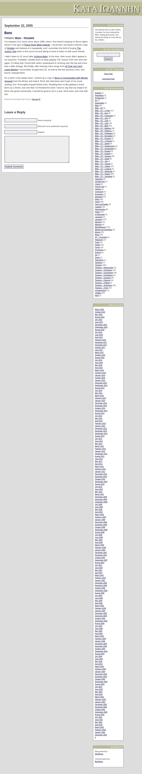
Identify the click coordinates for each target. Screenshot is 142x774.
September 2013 (101, 411)
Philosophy (99, 240)
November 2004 (101, 646)
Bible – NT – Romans (103, 138)
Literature (98, 219)
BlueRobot (99, 762)
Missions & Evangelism (103, 230)
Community (99, 192)
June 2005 (99, 628)
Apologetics (99, 95)
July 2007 (98, 565)
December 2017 (101, 342)
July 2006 (98, 596)
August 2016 (99, 358)
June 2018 (99, 335)
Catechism (99, 179)
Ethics (97, 199)
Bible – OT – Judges (102, 166)
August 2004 (99, 654)
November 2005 (101, 616)
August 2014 (99, 388)
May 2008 (98, 540)
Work (97, 295)
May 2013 (98, 418)
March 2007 (99, 575)
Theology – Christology (103, 270)
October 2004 (100, 649)
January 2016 (100, 375)
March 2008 (99, 545)
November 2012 (101, 431)
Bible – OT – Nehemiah (103, 171)
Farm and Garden (101, 204)
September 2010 (101, 482)
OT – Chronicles (101, 237)
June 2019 (99, 322)
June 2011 (99, 459)
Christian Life (100, 181)
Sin (96, 255)
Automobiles (99, 103)
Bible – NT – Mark (101, 126)
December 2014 (101, 383)
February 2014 (100, 398)
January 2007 (100, 580)
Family (97, 202)
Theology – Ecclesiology (104, 273)
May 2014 (98, 393)
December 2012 (101, 428)
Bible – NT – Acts (101, 113)
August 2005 (99, 623)
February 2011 (100, 469)
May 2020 (98, 315)
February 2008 (100, 547)
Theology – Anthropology (104, 268)
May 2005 (98, 631)
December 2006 (101, 583)
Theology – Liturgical (102, 278)
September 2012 (101, 434)
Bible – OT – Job (101, 161)
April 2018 (99, 337)
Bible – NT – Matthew (103, 128)
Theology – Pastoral (102, 280)
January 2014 (100, 401)
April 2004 (99, 664)
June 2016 (99, 363)
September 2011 (101, 454)
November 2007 (101, 555)
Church (97, 184)
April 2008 (99, 542)
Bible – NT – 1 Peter (102, 111)
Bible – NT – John (101, 118)
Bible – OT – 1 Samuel (103, 141)
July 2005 (98, 626)
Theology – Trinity (101, 288)
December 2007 (101, 553)
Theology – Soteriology (103, 285)
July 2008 (98, 535)
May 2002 (98, 722)
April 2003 (99, 694)
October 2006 (100, 588)
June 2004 (99, 659)
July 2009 (98, 504)
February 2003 (100, 699)
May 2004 (98, 661)
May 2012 (98, 444)
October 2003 (100, 679)
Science (98, 252)
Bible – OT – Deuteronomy (105, 146)
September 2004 (101, 651)
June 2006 (99, 598)
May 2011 (98, 461)
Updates (98, 293)
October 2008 (100, 527)
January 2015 (100, 380)
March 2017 (99, 352)
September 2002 (101, 712)
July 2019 (98, 320)
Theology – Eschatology (104, 275)
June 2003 (99, 689)
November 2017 (101, 345)
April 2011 (99, 464)
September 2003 (101, 682)
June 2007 (99, 568)
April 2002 (99, 725)
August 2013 (99, 413)
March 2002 (99, 727)
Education (98, 197)
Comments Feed (108, 79)
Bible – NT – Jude (101, 121)
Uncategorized (100, 290)
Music (18, 38)
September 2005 (101, 621)
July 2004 (98, 656)
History (97, 212)
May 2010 (98, 492)
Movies (97, 232)
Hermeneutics (100, 209)
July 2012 (98, 439)
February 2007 (100, 578)
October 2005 (100, 618)
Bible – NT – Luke (101, 123)
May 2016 (98, 365)
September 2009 (101, 502)
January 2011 (100, 472)
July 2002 (98, 717)
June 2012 (99, 441)
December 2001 (101, 735)
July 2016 (98, 360)
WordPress (99, 754)
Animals (98, 93)
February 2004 (100, 669)
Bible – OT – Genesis (103, 156)
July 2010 (98, 487)
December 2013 (101, 403)
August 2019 (99, 317)
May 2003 (98, 692)
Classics (98, 189)
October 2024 (100, 312)
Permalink (29, 38)
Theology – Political (102, 283)
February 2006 (100, 608)
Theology (98, 265)
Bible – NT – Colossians (104, 116)
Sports (97, 257)
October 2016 (100, 355)
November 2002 (101, 707)
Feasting (98, 207)
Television (98, 263)
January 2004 (100, 672)
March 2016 (99, 370)
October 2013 (100, 408)
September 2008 (101, 530)
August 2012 (99, 436)
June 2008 (99, 537)
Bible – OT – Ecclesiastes (104, 149)
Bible (97, 106)
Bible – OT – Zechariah (103, 176)
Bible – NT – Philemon (103, 131)
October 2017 (100, 347)
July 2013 (98, 416)
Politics (97, 245)
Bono (8, 32)
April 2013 (99, 421)
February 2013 (100, 423)
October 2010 (100, 479)
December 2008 (101, 522)
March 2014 (99, 396)
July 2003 (98, 687)
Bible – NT (99, 108)
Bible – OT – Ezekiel (102, 154)
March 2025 (99, 309)
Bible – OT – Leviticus (103, 169)
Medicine (98, 225)
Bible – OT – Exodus (102, 151)
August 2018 (99, 330)
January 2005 (100, 641)
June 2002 (99, 720)
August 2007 (99, 563)
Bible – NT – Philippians (104, 133)
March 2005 (99, 636)
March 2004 (99, 666)
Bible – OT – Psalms (102, 174)
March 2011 (99, 466)
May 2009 (98, 509)
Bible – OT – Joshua (102, 164)
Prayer (97, 247)
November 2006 (101, 585)
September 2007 (101, 560)
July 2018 (98, 332)
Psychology (99, 250)
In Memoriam (100, 214)
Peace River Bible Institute (37, 45)
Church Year (99, 187)
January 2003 (100, 702)
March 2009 (99, 515)
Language (99, 217)
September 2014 (101, 385)
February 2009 (100, 517)
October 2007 (100, 558)
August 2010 (99, 484)
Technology (99, 260)
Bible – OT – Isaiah (102, 159)
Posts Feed (108, 74)
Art (96, 100)
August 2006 (99, 593)
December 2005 (101, 613)
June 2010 (99, 489)
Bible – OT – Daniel (102, 144)
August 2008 (99, 532)
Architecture (99, 98)
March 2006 (99, 606)
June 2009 (99, 507)
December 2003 (101, 674)
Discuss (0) (36, 99)
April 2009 (99, 512)
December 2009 (101, 497)
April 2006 (99, 603)
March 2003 (99, 697)
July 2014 (98, 390)
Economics (99, 194)
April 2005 (99, 634)
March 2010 (99, 494)
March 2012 (99, 446)
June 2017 (99, 350)
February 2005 (100, 639)
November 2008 (101, 525)
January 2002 (100, 732)
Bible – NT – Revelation (104, 136)
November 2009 (101, 499)
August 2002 (99, 715)
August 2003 (99, 684)
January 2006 (100, 611)
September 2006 (101, 591)
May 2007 (98, 570)
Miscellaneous (100, 227)
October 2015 (100, 378)
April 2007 (99, 573)
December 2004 (101, 644)
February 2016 (100, 373)
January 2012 (100, 451)
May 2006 (98, 601)
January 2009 (100, 520)
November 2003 (101, 677)
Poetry (97, 242)
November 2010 (101, 477)
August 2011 (99, 456)
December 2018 (101, 325)
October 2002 (100, 710)
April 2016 (99, 368)
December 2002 (101, 704)
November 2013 (101, 406)
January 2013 (100, 426)
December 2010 (101, 474)
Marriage (98, 222)
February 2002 (100, 730)
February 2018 (100, 340)
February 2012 (100, 449)
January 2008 (100, 550)
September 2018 (101, 327)
